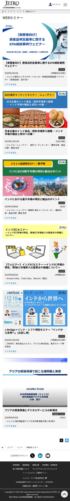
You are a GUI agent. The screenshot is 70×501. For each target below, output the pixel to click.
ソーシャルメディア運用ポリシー (35, 472)
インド (19, 11)
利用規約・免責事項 (49, 465)
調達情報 (26, 465)
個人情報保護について (21, 469)
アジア (10, 11)
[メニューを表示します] (65, 5)
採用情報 (16, 465)
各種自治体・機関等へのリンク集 (35, 486)
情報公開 (35, 465)
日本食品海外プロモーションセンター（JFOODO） (35, 482)
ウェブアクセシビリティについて (44, 469)
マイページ (54, 4)
